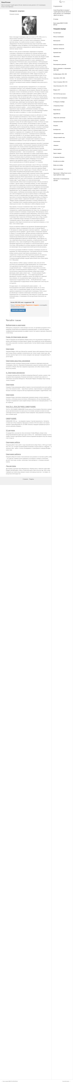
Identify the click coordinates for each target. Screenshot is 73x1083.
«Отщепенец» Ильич (58, 105)
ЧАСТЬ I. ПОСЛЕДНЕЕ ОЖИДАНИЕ (21, 406)
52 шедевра (10, 430)
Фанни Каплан (56, 109)
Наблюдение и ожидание (15, 325)
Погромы (55, 60)
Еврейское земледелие (58, 48)
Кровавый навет (57, 52)
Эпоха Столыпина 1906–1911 (60, 82)
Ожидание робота (13, 442)
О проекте (25, 479)
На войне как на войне (58, 161)
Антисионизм (56, 141)
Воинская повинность (58, 44)
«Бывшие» (55, 145)
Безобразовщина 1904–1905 (60, 74)
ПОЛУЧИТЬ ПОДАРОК (18, 310)
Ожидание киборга (13, 454)
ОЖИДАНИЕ (11, 418)
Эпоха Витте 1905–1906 (59, 78)
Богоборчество (57, 129)
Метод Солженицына (58, 36)
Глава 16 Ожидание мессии (16, 337)
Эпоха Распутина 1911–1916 (60, 86)
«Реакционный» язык (58, 133)
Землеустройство (57, 149)
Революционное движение (59, 64)
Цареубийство (56, 113)
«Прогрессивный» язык (59, 137)
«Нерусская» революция (59, 117)
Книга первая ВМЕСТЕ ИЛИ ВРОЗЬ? (10, 1081)
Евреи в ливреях (57, 153)
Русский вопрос (57, 32)
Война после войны (58, 165)
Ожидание (10, 349)
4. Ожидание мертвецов (15, 372)
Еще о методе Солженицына (60, 97)
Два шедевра (11, 466)
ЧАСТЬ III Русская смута (59, 93)
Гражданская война (58, 121)
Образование (56, 56)
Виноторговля (56, 40)
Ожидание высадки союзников (18, 361)
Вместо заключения (58, 169)
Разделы (31, 479)
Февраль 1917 (56, 89)
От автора (55, 19)
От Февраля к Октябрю (59, 101)
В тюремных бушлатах (58, 157)
